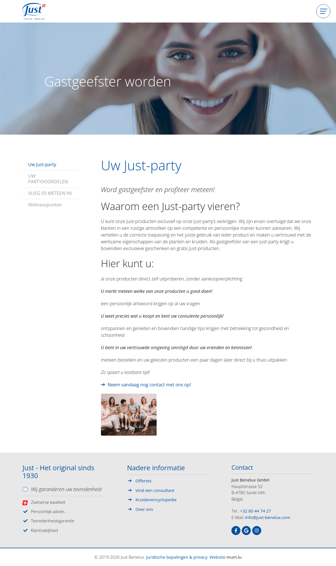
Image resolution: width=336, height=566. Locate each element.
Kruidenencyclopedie (156, 499)
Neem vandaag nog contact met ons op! (149, 385)
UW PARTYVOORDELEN (48, 177)
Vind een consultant (155, 490)
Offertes (144, 480)
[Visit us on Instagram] (256, 531)
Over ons (144, 509)
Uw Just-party (42, 163)
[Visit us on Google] (246, 531)
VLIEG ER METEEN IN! (50, 191)
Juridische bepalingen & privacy (177, 557)
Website (217, 557)
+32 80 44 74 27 (255, 511)
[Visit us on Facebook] (235, 531)
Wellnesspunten (45, 203)
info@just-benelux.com (267, 518)
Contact (243, 468)
